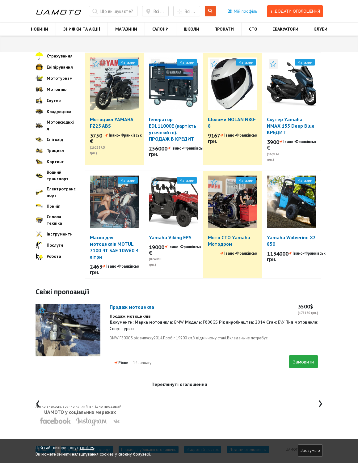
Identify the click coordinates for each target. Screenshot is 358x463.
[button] (242, 11)
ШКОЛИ (191, 29)
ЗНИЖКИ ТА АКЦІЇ (81, 29)
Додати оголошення (295, 11)
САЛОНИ (160, 29)
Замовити (303, 362)
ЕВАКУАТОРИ (285, 29)
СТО (253, 29)
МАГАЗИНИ (126, 29)
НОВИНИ (39, 29)
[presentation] (38, 402)
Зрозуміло (310, 450)
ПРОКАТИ (224, 29)
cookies (87, 447)
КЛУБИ (320, 29)
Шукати (210, 11)
